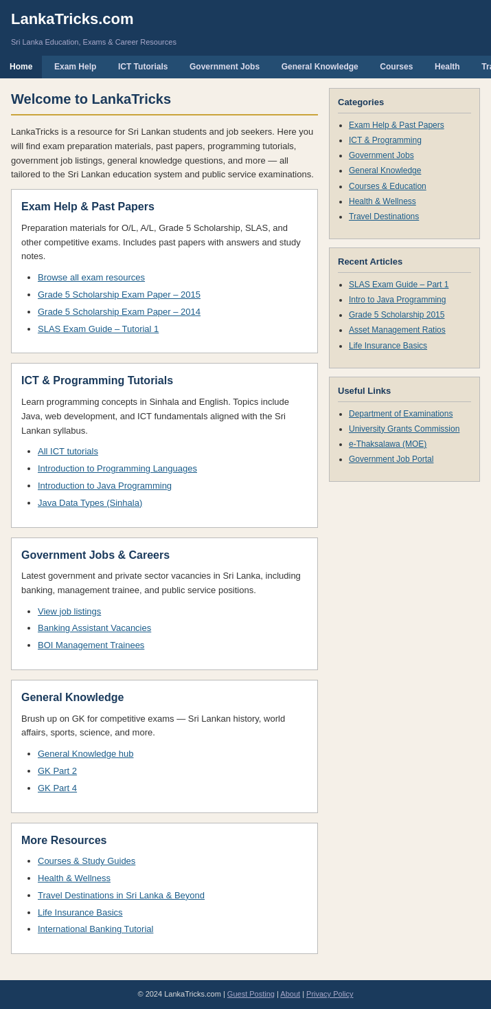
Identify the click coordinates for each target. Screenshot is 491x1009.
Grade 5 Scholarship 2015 (396, 315)
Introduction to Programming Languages (117, 468)
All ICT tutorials (68, 451)
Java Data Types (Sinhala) (90, 503)
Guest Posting (251, 994)
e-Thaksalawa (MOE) (387, 444)
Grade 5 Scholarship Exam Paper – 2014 (119, 312)
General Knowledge (320, 66)
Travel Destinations (384, 216)
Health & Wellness (74, 878)
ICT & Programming (385, 140)
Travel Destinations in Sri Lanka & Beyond (121, 895)
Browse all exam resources (91, 277)
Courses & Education (387, 186)
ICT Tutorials (143, 66)
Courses (396, 66)
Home (21, 66)
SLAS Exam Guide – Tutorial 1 (98, 329)
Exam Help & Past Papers (396, 125)
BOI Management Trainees (91, 645)
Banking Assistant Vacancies (94, 628)
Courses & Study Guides (86, 861)
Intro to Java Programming (397, 299)
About (290, 994)
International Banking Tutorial (95, 929)
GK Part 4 (57, 788)
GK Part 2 (57, 771)
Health (447, 66)
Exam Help (75, 66)
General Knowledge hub (86, 754)
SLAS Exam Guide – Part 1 (398, 284)
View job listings (69, 611)
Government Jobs (225, 66)
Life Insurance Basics (80, 912)
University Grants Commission (404, 429)
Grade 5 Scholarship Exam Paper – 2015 (119, 294)
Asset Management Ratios (397, 330)
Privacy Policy (329, 994)
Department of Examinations (401, 414)
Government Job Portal (391, 459)
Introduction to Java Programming (105, 485)
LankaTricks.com (72, 18)
